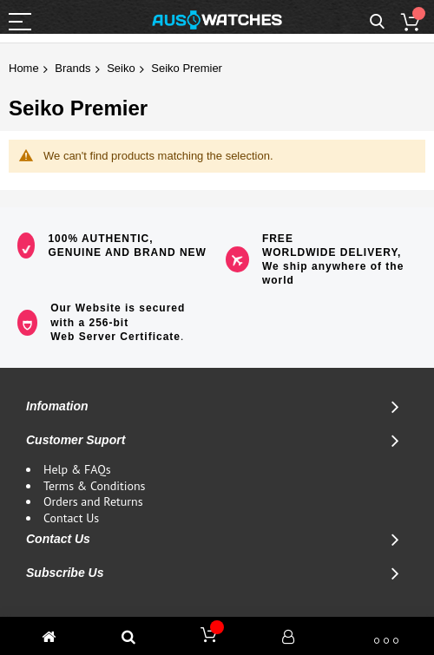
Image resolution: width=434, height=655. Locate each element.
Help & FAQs (77, 469)
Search (377, 22)
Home (24, 68)
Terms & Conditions (94, 486)
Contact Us (71, 518)
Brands (72, 68)
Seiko (121, 68)
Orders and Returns (93, 501)
